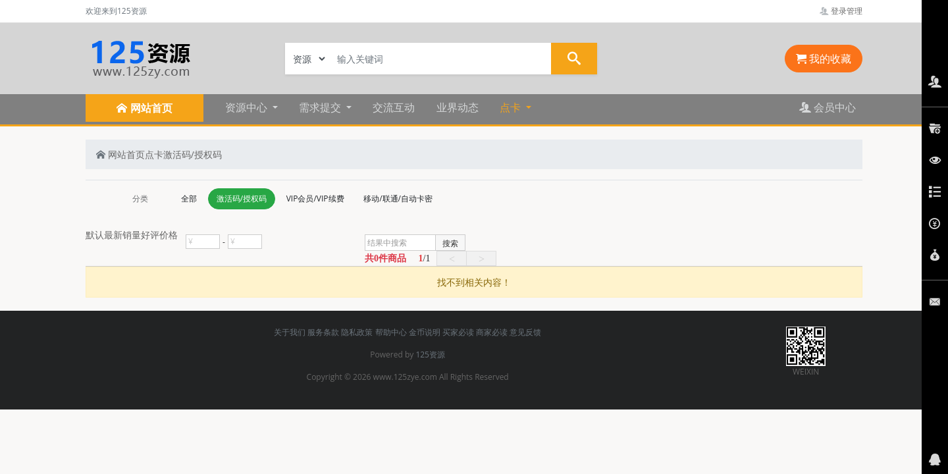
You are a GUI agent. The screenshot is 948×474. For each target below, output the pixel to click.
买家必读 (458, 332)
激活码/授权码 (192, 154)
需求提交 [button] (321, 107)
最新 (113, 234)
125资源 (430, 354)
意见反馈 (525, 332)
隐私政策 (357, 332)
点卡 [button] (511, 107)
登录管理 (841, 10)
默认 (95, 234)
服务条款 (323, 332)
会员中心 (827, 107)
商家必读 (492, 332)
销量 (131, 234)
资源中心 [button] (247, 107)
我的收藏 (823, 58)
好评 (150, 234)
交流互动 (394, 107)
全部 (189, 198)
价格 (168, 234)
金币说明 (424, 332)
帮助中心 (391, 332)
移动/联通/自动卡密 (398, 198)
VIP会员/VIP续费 (315, 198)
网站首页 (120, 154)
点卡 (154, 154)
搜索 (450, 243)
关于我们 (289, 332)
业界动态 (457, 107)
